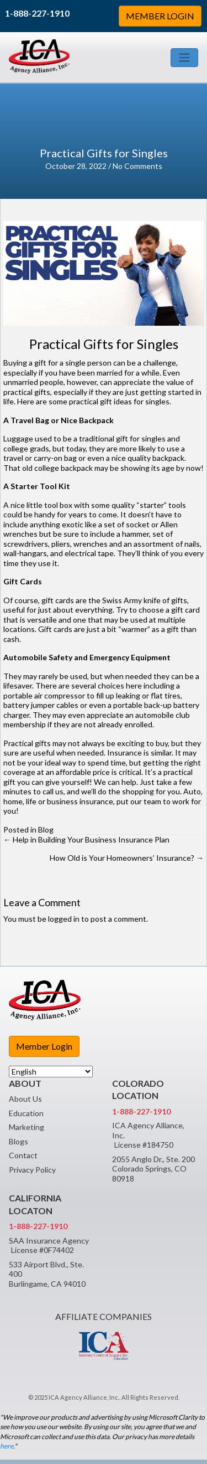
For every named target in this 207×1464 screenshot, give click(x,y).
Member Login (44, 1046)
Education (26, 1113)
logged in (63, 918)
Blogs (18, 1141)
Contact (23, 1155)
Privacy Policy (32, 1169)
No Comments (137, 166)
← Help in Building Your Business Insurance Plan (86, 839)
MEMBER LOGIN (160, 16)
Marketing (26, 1127)
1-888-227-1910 (37, 13)
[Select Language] (51, 1071)
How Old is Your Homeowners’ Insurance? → (127, 857)
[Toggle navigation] (184, 57)
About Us (25, 1098)
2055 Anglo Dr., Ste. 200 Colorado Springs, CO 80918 (153, 1168)
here (6, 1446)
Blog (46, 829)
